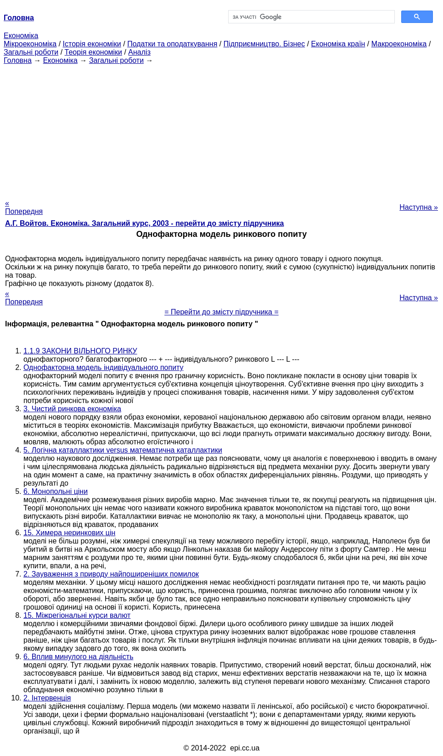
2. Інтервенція (47, 698)
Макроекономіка (399, 44)
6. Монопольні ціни (55, 491)
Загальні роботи (31, 52)
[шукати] (311, 17)
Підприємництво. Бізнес (264, 44)
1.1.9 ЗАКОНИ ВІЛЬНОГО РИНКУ (80, 351)
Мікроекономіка (30, 44)
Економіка (21, 35)
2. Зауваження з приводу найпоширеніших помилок (111, 574)
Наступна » (418, 207)
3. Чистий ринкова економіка (72, 409)
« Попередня (24, 207)
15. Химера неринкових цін (69, 533)
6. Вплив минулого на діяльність (78, 657)
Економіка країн (338, 44)
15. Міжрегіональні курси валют (76, 615)
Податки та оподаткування (172, 44)
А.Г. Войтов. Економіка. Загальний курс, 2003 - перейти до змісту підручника (144, 223)
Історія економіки (92, 44)
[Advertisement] (221, 129)
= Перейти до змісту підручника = (221, 312)
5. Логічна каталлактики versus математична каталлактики (122, 450)
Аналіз (139, 52)
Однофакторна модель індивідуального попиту (103, 367)
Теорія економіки (93, 52)
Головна (18, 60)
